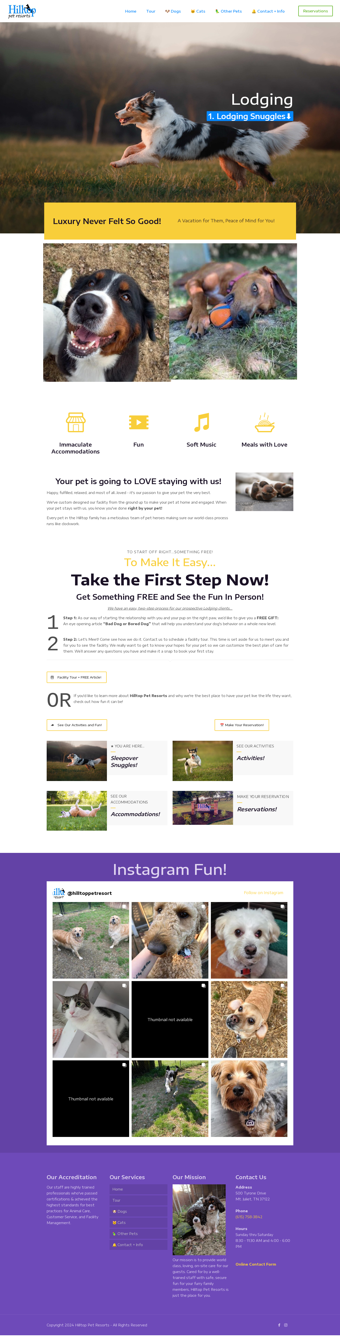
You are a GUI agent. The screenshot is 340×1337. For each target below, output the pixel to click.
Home (117, 1191)
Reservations (315, 11)
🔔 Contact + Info (127, 1247)
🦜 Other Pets (125, 1236)
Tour (116, 1202)
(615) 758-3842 (249, 1219)
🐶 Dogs (119, 1213)
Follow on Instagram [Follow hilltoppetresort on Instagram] (263, 894)
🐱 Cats (119, 1224)
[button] (91, 942)
